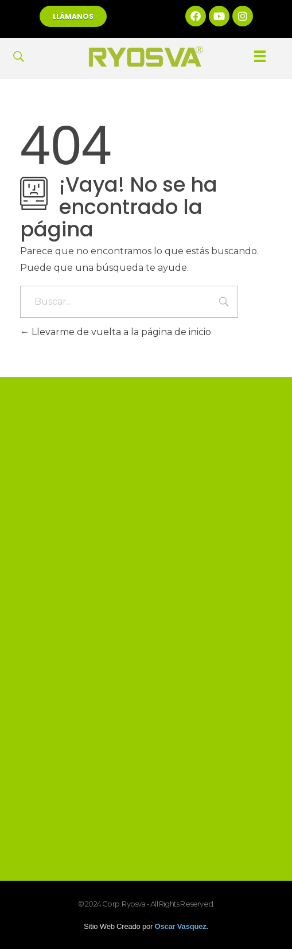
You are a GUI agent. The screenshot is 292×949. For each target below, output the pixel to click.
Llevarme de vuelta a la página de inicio (115, 331)
